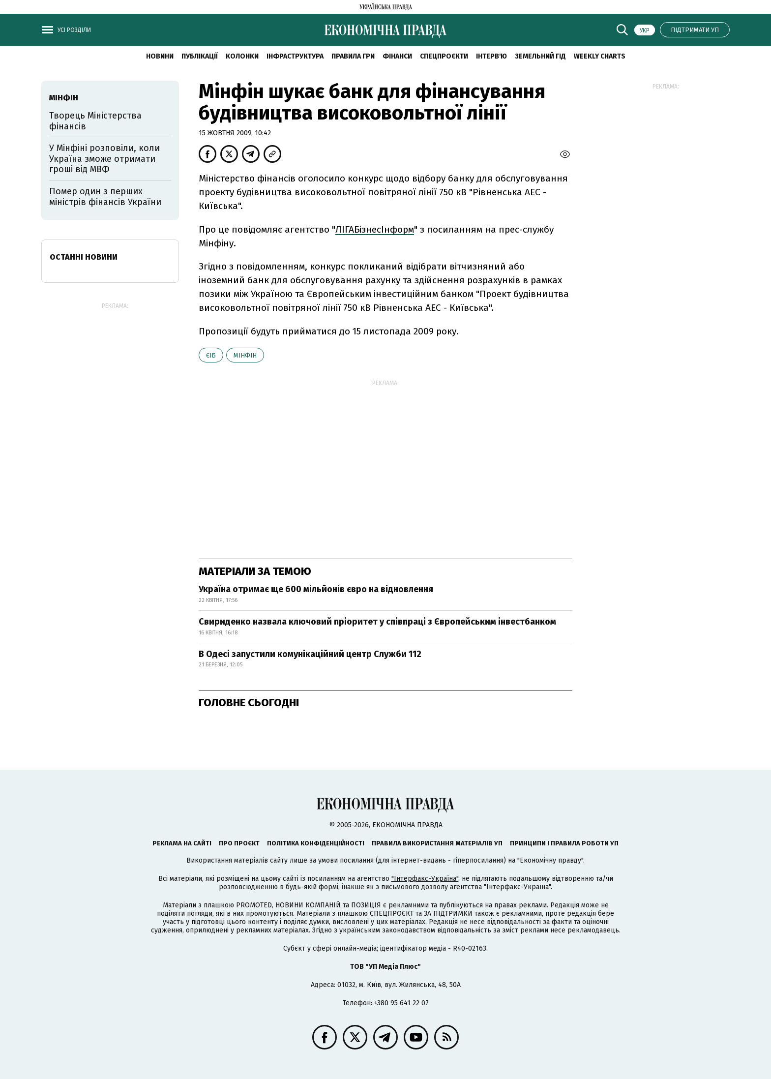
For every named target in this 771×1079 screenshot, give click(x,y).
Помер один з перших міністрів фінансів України (105, 197)
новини (160, 56)
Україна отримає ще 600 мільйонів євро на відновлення (316, 589)
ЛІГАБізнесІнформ (374, 229)
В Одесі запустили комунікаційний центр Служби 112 (310, 654)
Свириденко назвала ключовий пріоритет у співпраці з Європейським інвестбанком (377, 621)
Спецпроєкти (444, 56)
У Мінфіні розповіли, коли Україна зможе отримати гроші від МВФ (104, 159)
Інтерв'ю (491, 56)
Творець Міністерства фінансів (95, 121)
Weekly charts (599, 56)
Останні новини (84, 257)
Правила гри (353, 56)
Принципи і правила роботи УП (564, 843)
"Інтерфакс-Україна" (424, 878)
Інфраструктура (295, 56)
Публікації (199, 56)
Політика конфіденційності (315, 843)
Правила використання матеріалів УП (437, 843)
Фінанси (397, 56)
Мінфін (245, 355)
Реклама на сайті (181, 843)
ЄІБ (211, 355)
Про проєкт (239, 843)
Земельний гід (540, 56)
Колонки (242, 56)
